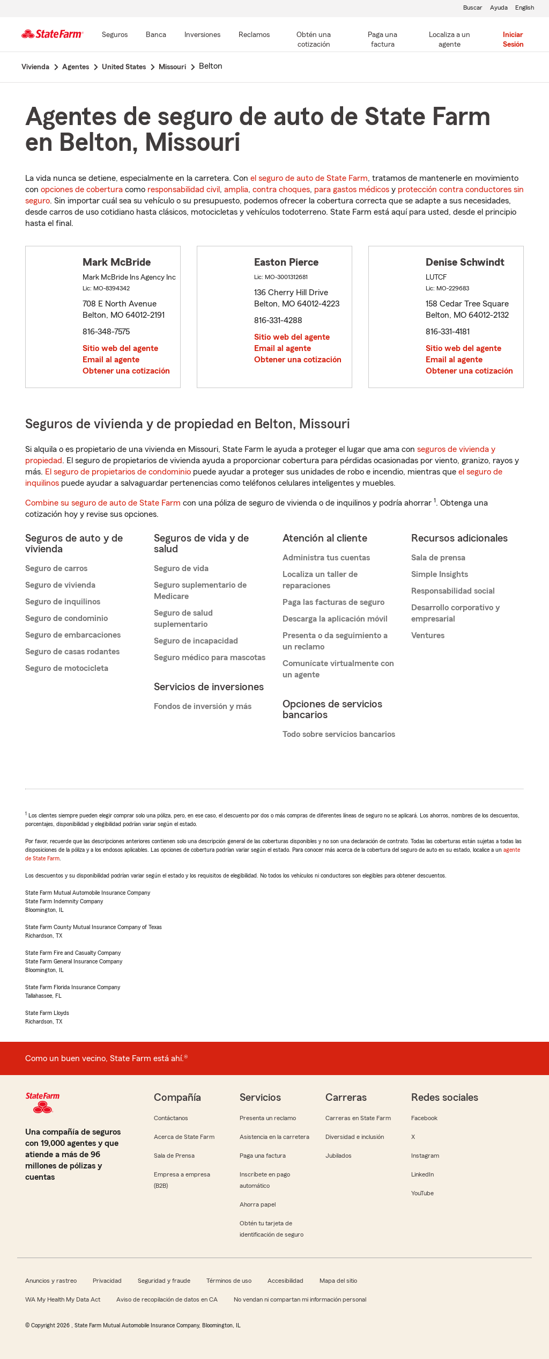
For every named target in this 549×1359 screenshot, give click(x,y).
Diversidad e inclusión (354, 1137)
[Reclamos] (254, 35)
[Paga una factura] (383, 40)
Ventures (427, 635)
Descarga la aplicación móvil (335, 619)
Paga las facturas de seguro (333, 602)
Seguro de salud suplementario (183, 619)
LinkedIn (422, 1174)
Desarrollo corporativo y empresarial (455, 613)
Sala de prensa (438, 557)
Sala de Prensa (174, 1155)
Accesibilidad (285, 1280)
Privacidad (107, 1280)
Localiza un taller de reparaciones (320, 580)
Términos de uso (228, 1280)
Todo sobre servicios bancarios (339, 734)
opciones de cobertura (82, 189)
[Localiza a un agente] (449, 40)
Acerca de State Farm (184, 1137)
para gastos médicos (351, 189)
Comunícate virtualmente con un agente (338, 669)
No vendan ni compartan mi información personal (300, 1299)
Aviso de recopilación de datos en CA (167, 1299)
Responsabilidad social (453, 591)
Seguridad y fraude (164, 1280)
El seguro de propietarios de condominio (118, 471)
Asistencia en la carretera (274, 1137)
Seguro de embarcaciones (73, 635)
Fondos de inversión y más (202, 706)
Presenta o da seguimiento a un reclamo (335, 641)
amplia (236, 189)
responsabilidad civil (183, 189)
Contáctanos (171, 1118)
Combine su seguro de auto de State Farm (103, 503)
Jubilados (338, 1155)
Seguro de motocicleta (66, 668)
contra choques (281, 189)
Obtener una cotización (126, 371)
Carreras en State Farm (358, 1118)
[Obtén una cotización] (313, 40)
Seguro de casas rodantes (72, 651)
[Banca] (156, 35)
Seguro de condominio (66, 618)
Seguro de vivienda (60, 585)
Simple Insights (439, 574)
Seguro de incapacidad (196, 641)
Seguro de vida (181, 568)
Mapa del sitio (338, 1280)
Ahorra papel (258, 1204)
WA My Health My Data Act (62, 1299)
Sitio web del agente (120, 348)
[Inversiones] (202, 35)
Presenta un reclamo (268, 1118)
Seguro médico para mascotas (209, 657)
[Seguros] (115, 35)
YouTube (422, 1193)
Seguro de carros (56, 568)
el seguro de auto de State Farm (309, 178)
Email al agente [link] (111, 359)
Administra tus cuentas (326, 557)
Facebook (424, 1118)
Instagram (425, 1155)
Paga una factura (263, 1155)
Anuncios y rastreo (51, 1280)
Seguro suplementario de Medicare (200, 591)
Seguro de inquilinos (62, 601)
